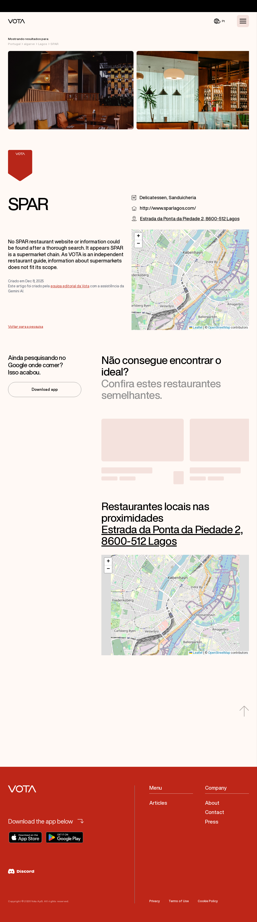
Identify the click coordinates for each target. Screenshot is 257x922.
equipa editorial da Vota (69, 286)
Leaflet (196, 327)
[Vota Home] (16, 21)
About (212, 802)
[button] (138, 236)
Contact (214, 812)
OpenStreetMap (219, 327)
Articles (158, 802)
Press (211, 821)
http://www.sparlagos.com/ (168, 208)
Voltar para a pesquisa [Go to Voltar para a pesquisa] (25, 327)
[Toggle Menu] (243, 21)
